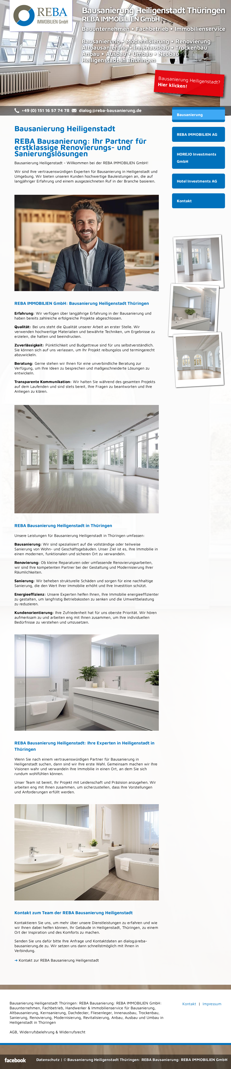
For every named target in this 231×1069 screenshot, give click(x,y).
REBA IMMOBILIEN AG (197, 134)
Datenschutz (48, 1059)
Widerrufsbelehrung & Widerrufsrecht (52, 1032)
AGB (13, 1032)
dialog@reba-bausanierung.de (110, 110)
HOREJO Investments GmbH (196, 157)
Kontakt (184, 201)
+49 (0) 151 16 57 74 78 (45, 110)
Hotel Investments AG (197, 181)
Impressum (212, 1004)
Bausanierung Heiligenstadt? (189, 82)
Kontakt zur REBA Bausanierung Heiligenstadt (56, 960)
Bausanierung (190, 114)
